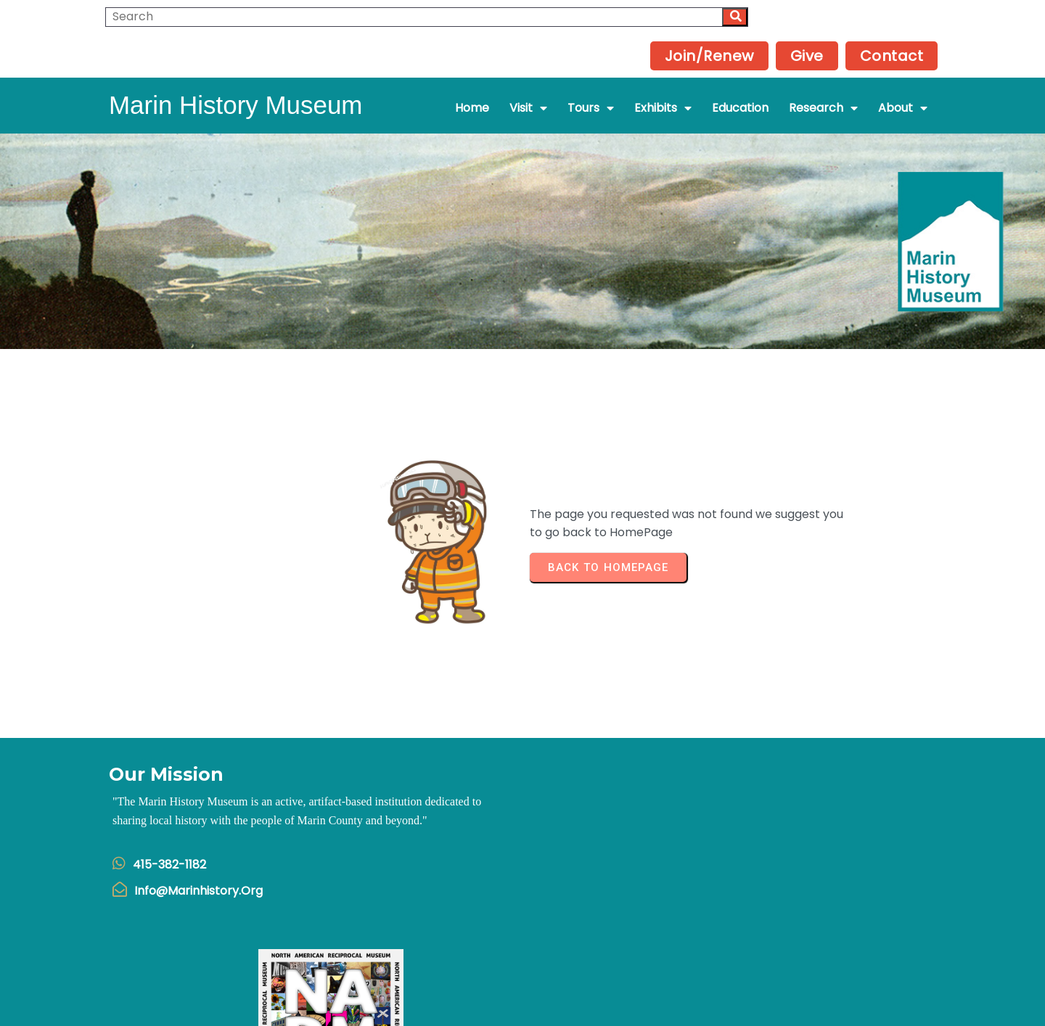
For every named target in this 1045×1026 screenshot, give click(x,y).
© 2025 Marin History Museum (523, 990)
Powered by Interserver (523, 1009)
